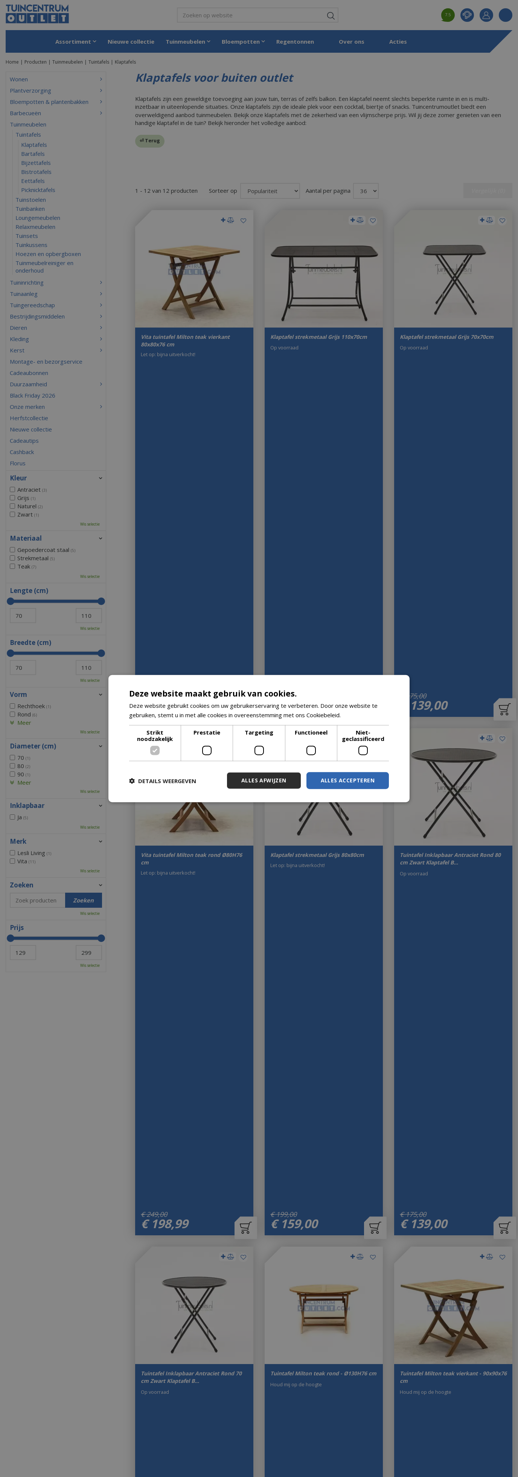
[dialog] (259, 738)
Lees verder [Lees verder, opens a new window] (358, 714)
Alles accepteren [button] (348, 780)
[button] (162, 780)
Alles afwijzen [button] (263, 780)
